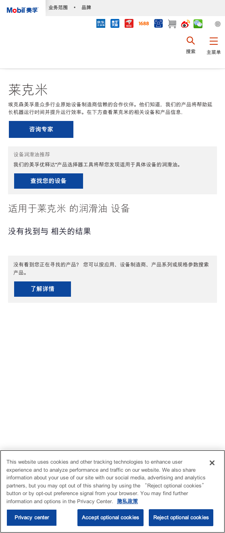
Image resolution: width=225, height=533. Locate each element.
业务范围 (58, 7)
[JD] (129, 24)
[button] (213, 50)
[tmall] (115, 24)
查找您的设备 (48, 180)
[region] (112, 491)
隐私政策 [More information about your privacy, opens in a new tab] (127, 501)
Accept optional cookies (110, 517)
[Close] (212, 463)
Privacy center (32, 517)
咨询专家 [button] (41, 129)
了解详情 (42, 288)
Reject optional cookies (181, 517)
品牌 (86, 7)
